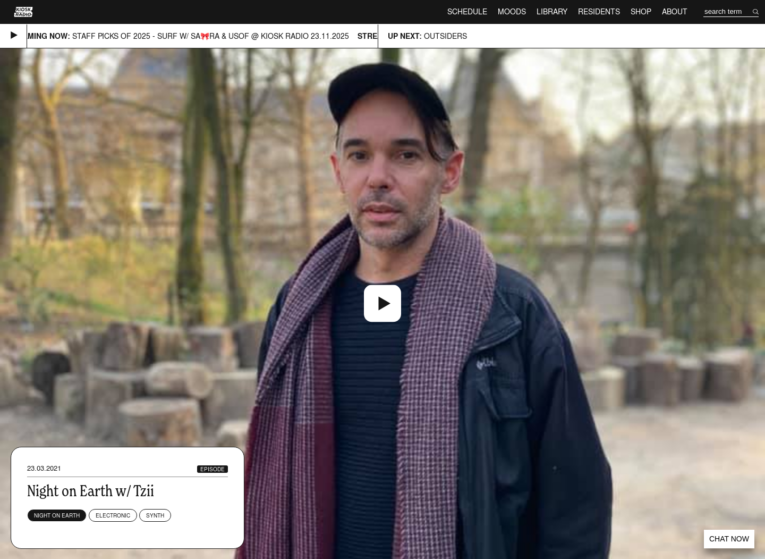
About (674, 11)
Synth (155, 515)
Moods (512, 11)
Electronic (113, 515)
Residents (599, 11)
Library (552, 11)
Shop (641, 11)
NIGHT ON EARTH (57, 515)
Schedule (467, 11)
